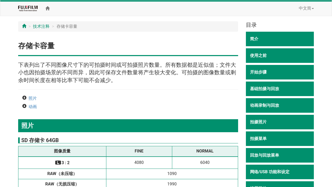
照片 (33, 98)
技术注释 (41, 26)
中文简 (306, 8)
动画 (33, 106)
